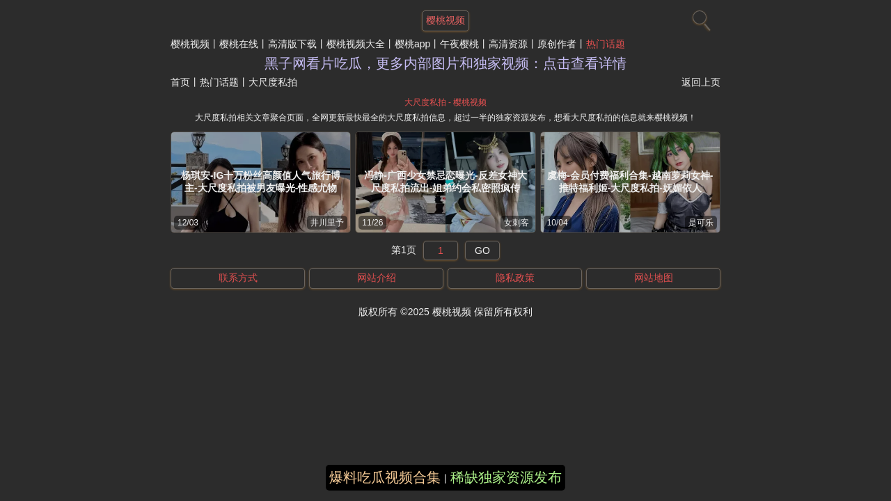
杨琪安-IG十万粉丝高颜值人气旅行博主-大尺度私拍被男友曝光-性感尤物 (260, 181)
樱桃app (412, 43)
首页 (180, 82)
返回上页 (700, 82)
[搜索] (700, 17)
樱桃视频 (190, 43)
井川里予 (327, 223)
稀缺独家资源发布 (506, 477)
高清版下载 (292, 43)
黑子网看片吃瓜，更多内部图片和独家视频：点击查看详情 (445, 63)
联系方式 (238, 277)
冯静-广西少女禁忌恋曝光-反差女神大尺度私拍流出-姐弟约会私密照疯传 (445, 181)
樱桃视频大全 (355, 43)
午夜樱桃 (459, 43)
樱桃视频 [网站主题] (445, 20)
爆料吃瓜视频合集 (385, 477)
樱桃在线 (238, 43)
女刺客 (516, 223)
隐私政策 (515, 277)
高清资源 (508, 43)
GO (482, 250)
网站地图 (653, 277)
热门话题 (605, 43)
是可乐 (700, 223)
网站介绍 (376, 277)
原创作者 (556, 43)
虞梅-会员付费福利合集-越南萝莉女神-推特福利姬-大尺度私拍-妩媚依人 (630, 181)
